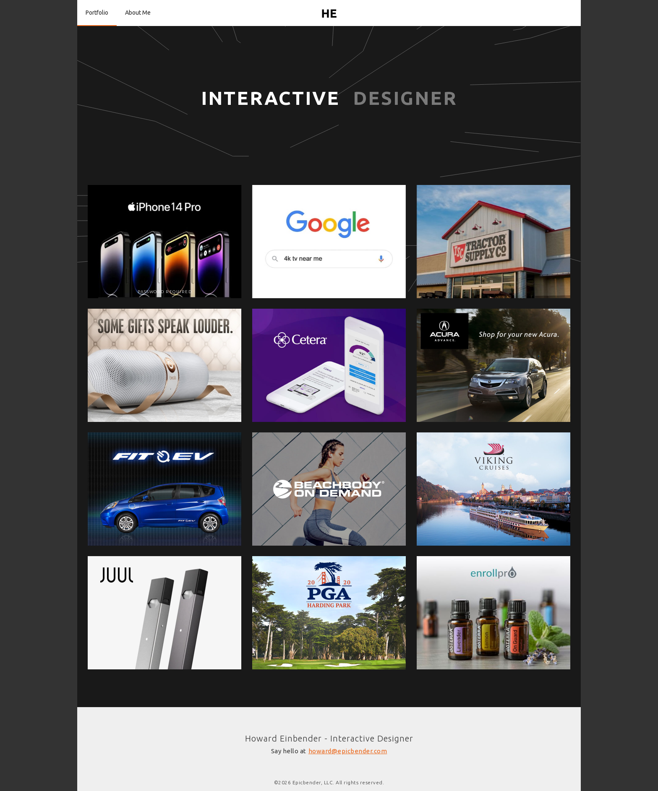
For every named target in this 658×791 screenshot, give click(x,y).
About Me (138, 12)
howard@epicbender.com (347, 751)
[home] (329, 12)
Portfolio (97, 12)
